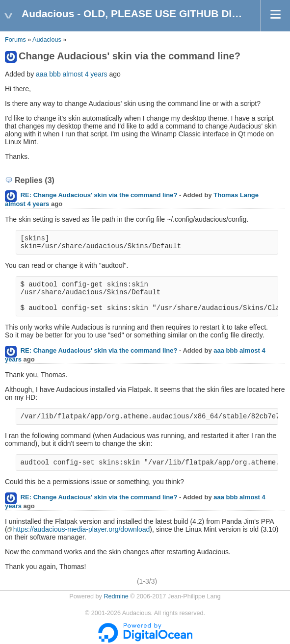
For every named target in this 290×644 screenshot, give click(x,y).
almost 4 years (85, 74)
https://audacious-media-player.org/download (81, 529)
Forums (15, 39)
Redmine (116, 596)
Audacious (46, 39)
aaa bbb (48, 74)
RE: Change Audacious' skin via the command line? (99, 195)
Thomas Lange (236, 195)
